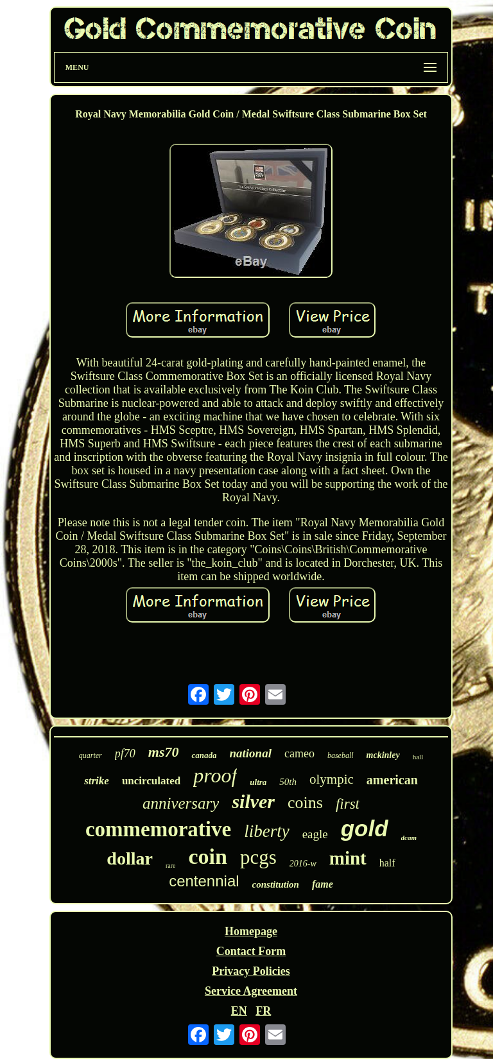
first (347, 804)
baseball (340, 755)
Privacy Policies (251, 971)
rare (171, 865)
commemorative (158, 829)
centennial (204, 881)
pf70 (125, 753)
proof (215, 775)
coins (305, 802)
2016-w (303, 863)
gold (364, 828)
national (250, 753)
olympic (331, 779)
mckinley (383, 755)
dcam (409, 837)
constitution (275, 884)
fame (322, 884)
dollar (130, 858)
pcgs (258, 857)
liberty (266, 831)
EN (239, 1010)
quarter (90, 755)
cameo (299, 753)
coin (207, 856)
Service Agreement (251, 991)
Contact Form (251, 951)
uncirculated (151, 781)
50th (288, 782)
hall (418, 757)
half (387, 862)
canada (203, 755)
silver (253, 801)
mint (348, 858)
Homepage (251, 931)
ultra (258, 782)
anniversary (181, 803)
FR (263, 1010)
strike (96, 781)
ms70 (163, 752)
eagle (315, 834)
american (392, 780)
